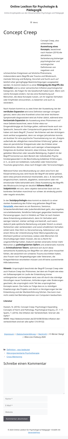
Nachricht (42, 334)
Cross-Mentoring (14, 356)
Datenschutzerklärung (26, 334)
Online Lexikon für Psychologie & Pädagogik (34, 8)
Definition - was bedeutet (18, 349)
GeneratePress (34, 432)
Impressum (9, 334)
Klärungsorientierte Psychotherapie (23, 353)
